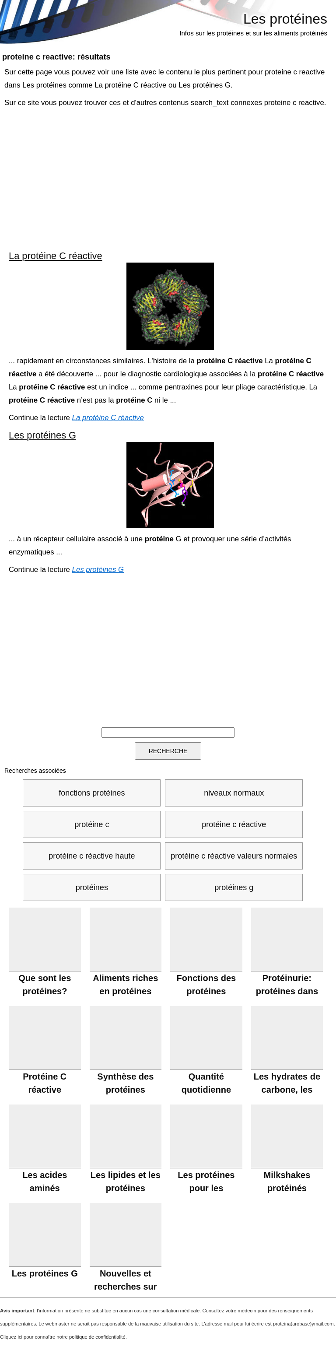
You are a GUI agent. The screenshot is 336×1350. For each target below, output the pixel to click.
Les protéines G (42, 435)
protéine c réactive (234, 824)
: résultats (56, 57)
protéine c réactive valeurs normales (234, 856)
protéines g (233, 887)
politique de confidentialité (97, 1336)
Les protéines (285, 19)
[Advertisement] (169, 179)
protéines (92, 887)
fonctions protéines (92, 793)
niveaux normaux (234, 793)
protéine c (91, 824)
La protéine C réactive (55, 255)
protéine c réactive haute (92, 856)
